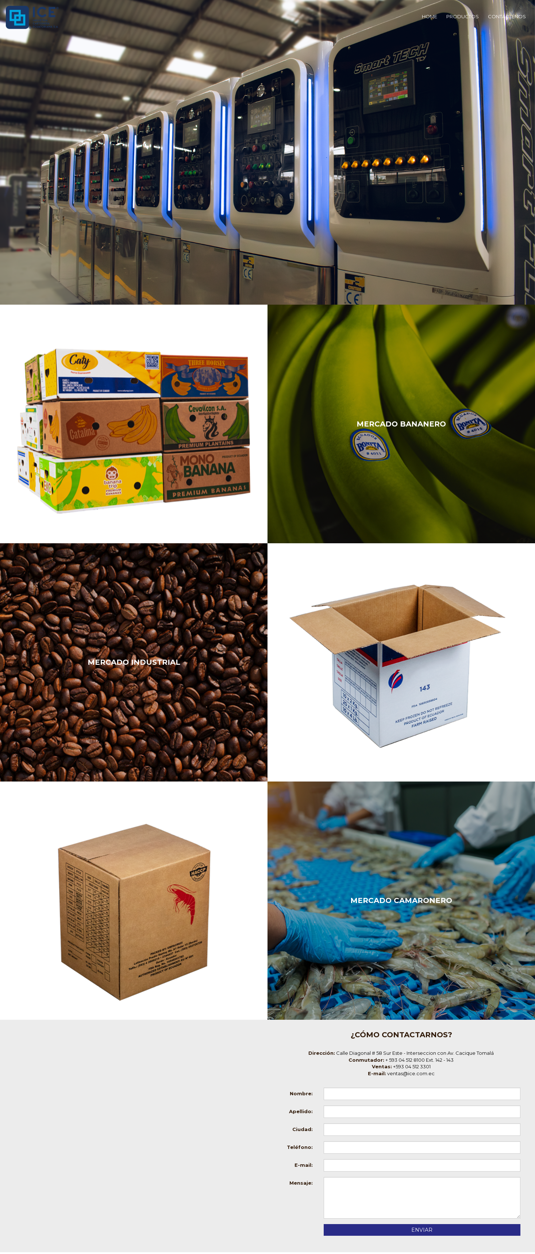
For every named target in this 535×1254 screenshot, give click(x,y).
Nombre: (301, 1093)
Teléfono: (300, 1147)
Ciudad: (302, 1129)
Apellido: (301, 1111)
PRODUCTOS (462, 16)
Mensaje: (301, 1183)
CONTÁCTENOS (507, 16)
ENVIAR (421, 1230)
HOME (429, 16)
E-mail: (304, 1165)
